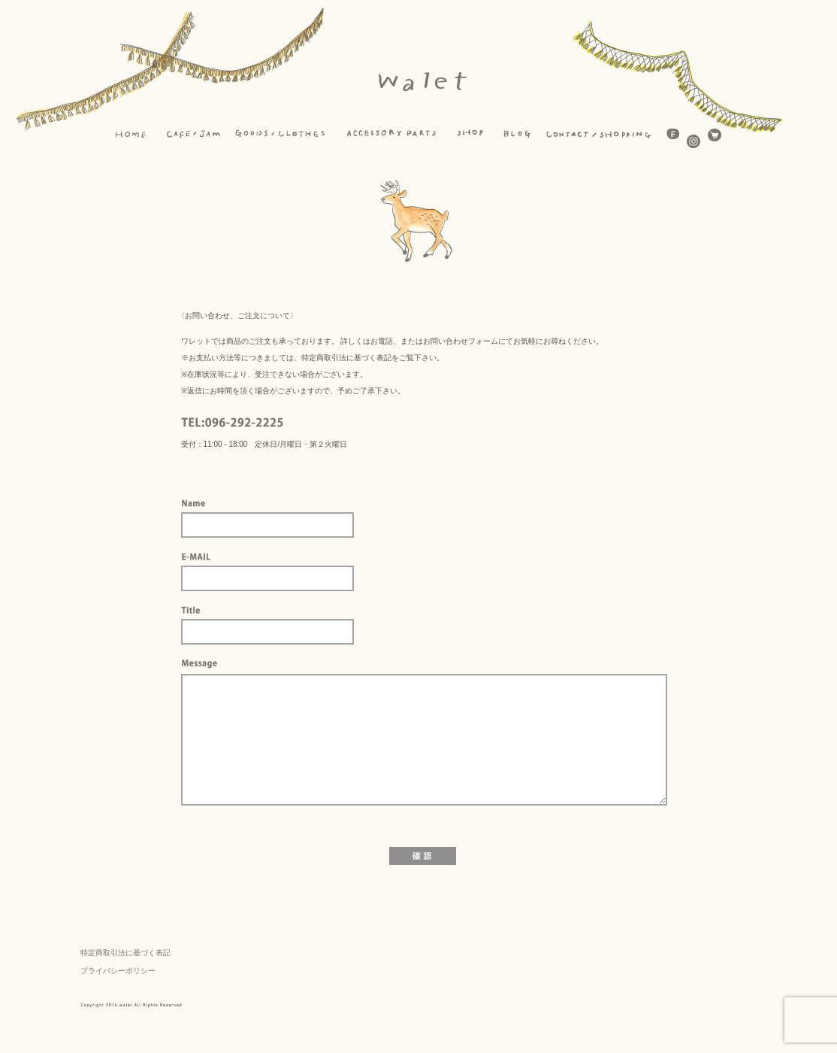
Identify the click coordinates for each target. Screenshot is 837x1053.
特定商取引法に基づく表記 (125, 952)
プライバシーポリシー (118, 971)
